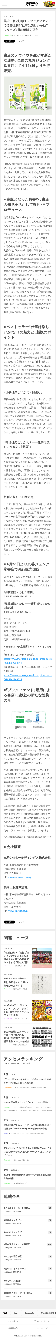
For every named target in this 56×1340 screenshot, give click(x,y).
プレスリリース (19, 35)
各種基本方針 (14, 1328)
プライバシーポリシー (42, 1321)
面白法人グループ (32, 35)
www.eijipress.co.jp (18, 911)
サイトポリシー (14, 1321)
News (16, 1313)
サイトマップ (42, 1328)
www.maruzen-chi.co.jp (20, 877)
